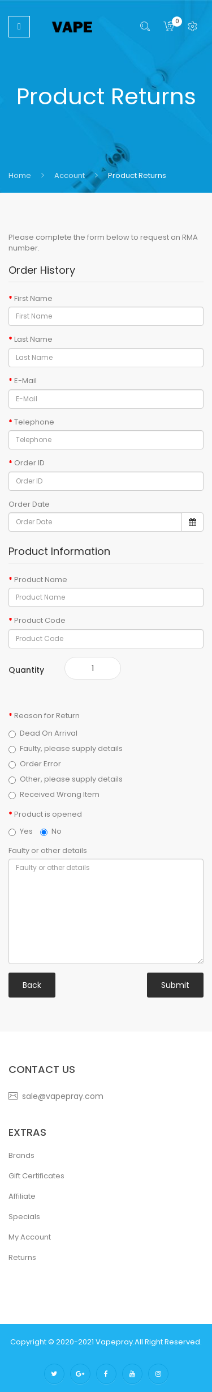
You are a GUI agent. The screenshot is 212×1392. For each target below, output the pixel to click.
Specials (24, 1216)
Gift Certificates (36, 1175)
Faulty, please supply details (65, 749)
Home (19, 175)
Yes (20, 831)
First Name (33, 299)
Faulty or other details (47, 851)
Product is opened (48, 814)
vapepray (114, 1341)
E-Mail (25, 381)
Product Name (40, 580)
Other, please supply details (65, 779)
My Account (29, 1237)
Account (69, 175)
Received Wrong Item (53, 795)
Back (32, 985)
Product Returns (136, 175)
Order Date (29, 504)
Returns (22, 1257)
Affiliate (22, 1196)
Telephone (34, 422)
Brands (21, 1155)
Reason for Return (47, 716)
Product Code (40, 621)
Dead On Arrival (42, 733)
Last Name (33, 339)
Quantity (26, 670)
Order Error (34, 764)
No (51, 831)
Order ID (29, 463)
